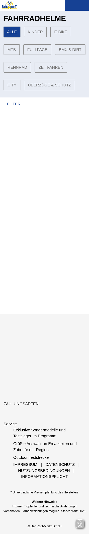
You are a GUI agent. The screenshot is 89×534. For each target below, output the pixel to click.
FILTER (10, 104)
